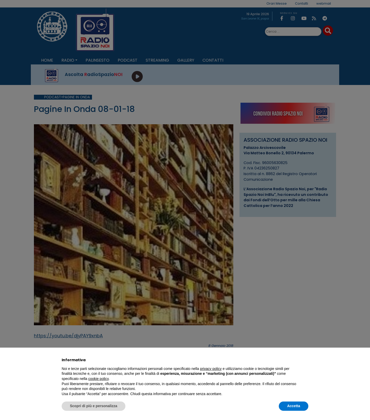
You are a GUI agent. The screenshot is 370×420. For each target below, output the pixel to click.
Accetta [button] (293, 406)
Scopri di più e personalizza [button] (93, 406)
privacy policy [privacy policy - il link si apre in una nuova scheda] (211, 369)
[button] (306, 360)
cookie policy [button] (98, 379)
